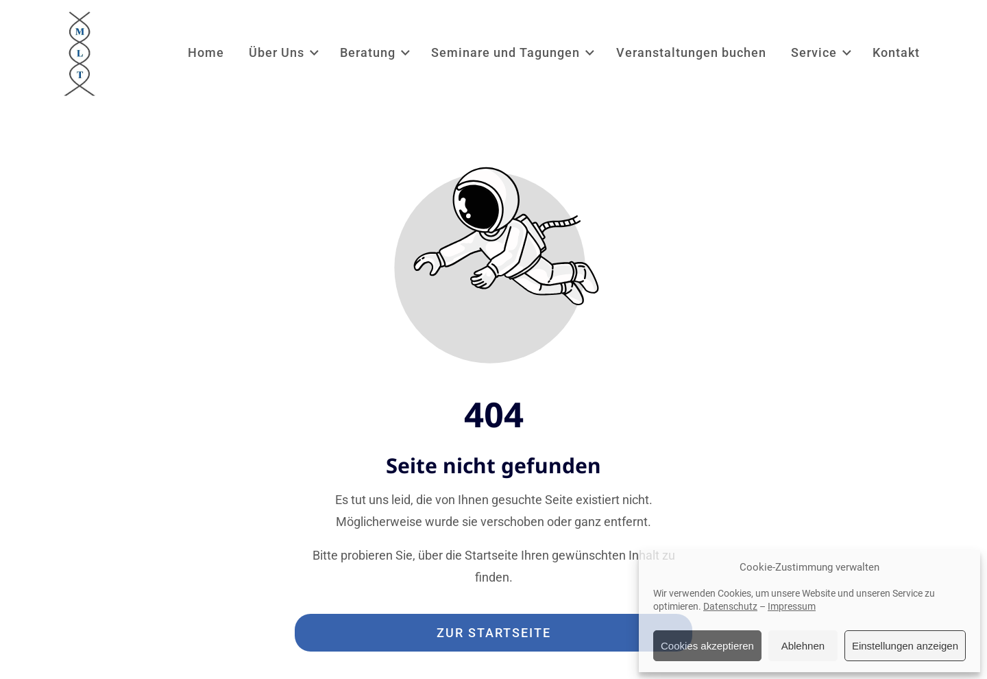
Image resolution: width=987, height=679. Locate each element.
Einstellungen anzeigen (905, 646)
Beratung (376, 52)
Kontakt (896, 52)
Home (206, 52)
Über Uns (285, 52)
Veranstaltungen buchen (691, 52)
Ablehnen (803, 646)
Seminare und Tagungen (513, 52)
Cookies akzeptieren (707, 646)
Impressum (792, 606)
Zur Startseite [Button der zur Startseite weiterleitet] (494, 633)
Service (822, 52)
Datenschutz (730, 606)
